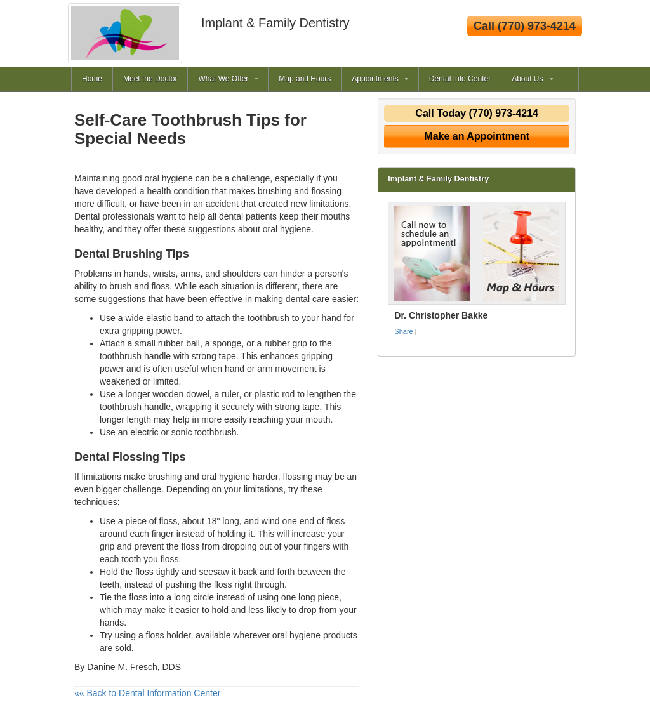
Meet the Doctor (150, 78)
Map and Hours (305, 78)
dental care (307, 299)
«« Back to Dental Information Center (147, 693)
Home (92, 78)
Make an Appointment (476, 136)
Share (403, 331)
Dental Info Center (460, 78)
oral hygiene (287, 229)
